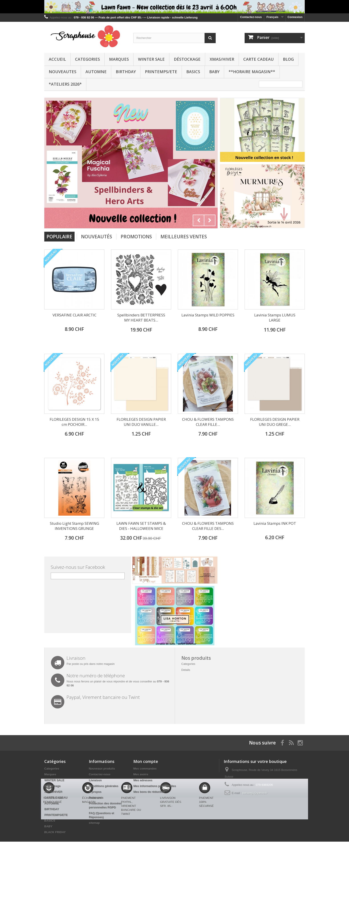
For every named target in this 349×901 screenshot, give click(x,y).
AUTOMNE (96, 71)
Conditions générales (103, 786)
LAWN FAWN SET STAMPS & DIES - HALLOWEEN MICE (141, 526)
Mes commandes (145, 768)
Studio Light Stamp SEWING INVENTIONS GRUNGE (74, 526)
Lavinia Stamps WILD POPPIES (207, 315)
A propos (95, 791)
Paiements (96, 797)
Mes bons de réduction (149, 791)
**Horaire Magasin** (252, 71)
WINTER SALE (151, 59)
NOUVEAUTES (62, 71)
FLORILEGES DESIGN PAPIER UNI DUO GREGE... (274, 422)
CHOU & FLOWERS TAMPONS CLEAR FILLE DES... (208, 526)
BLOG (288, 59)
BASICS (193, 71)
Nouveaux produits (102, 768)
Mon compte (145, 761)
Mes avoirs (140, 774)
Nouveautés (96, 236)
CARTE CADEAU (258, 59)
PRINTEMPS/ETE (161, 71)
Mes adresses (142, 780)
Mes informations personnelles (154, 786)
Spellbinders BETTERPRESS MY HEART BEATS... (141, 317)
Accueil (57, 59)
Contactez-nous (251, 17)
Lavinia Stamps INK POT (275, 523)
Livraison (95, 780)
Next (209, 220)
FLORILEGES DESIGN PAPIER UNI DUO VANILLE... (141, 422)
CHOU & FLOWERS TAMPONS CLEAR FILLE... (208, 422)
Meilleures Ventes (183, 236)
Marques (119, 59)
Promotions (136, 236)
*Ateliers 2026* (65, 84)
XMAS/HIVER (222, 59)
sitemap (94, 823)
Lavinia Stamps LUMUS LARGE (274, 317)
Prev (198, 220)
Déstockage (187, 59)
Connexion (295, 17)
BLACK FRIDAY (55, 832)
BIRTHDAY (126, 71)
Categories (87, 59)
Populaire (59, 236)
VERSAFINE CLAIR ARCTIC (74, 315)
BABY (214, 71)
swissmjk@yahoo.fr (254, 793)
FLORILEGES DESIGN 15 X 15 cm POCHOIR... (74, 422)
